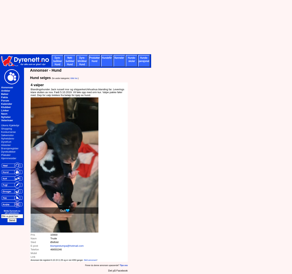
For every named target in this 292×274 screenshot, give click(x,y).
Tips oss (124, 265)
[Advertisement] (95, 27)
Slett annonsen (90, 260)
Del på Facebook (118, 270)
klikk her (74, 78)
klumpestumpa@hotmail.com (67, 245)
